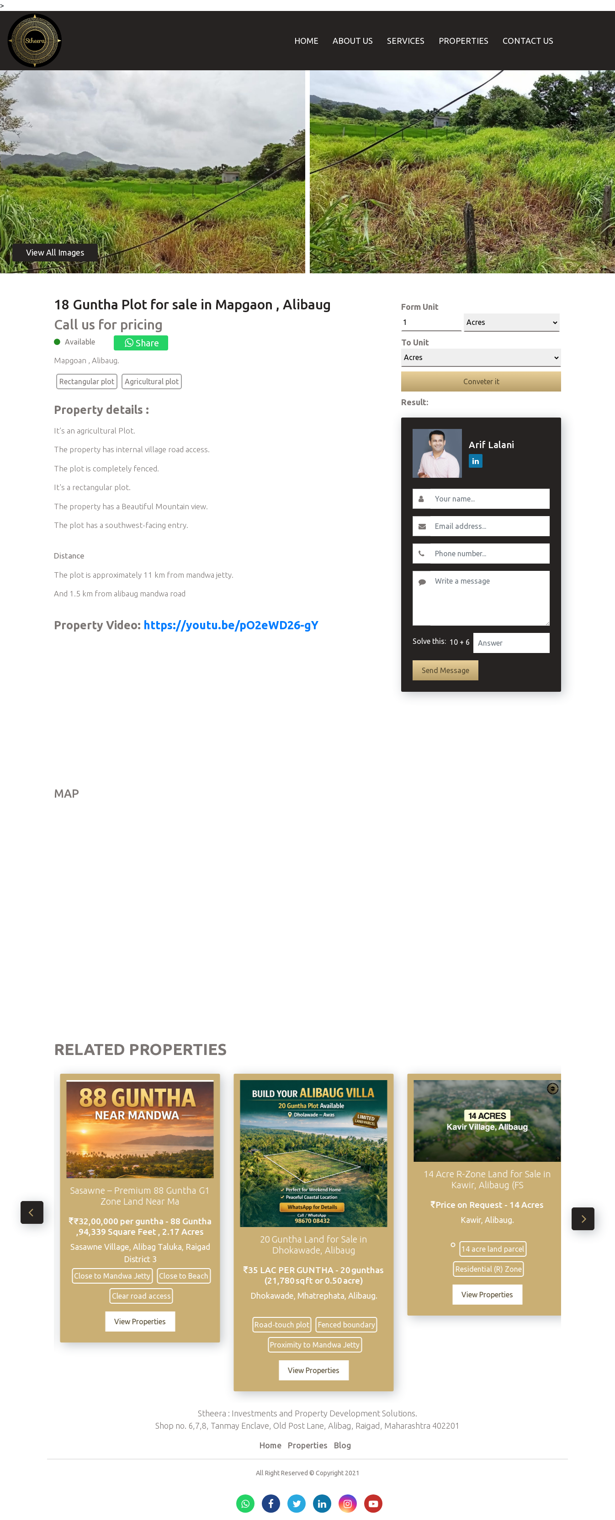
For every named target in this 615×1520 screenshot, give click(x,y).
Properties (463, 40)
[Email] (490, 526)
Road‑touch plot (286, 1325)
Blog (342, 1445)
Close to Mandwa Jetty (116, 1276)
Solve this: (429, 641)
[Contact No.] (490, 553)
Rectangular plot (86, 381)
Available (80, 342)
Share (141, 343)
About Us (353, 40)
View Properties (144, 1321)
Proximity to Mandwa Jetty (319, 1345)
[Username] (490, 499)
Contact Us (528, 40)
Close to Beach (187, 1276)
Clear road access (145, 1296)
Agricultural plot (152, 381)
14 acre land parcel (497, 1249)
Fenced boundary (350, 1325)
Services (405, 40)
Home (306, 40)
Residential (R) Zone (493, 1269)
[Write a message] (490, 598)
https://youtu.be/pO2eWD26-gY (229, 625)
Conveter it (481, 381)
